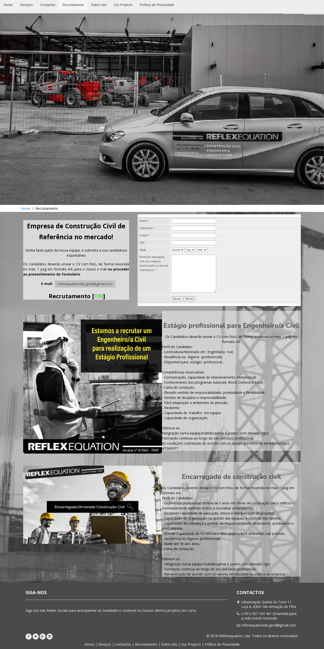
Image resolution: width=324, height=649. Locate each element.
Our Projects (191, 644)
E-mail (145, 235)
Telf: (142, 242)
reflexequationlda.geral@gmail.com (85, 284)
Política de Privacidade (222, 644)
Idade (143, 250)
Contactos (123, 644)
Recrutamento (146, 644)
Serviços (104, 644)
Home (25, 208)
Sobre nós (169, 644)
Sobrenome (147, 228)
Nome (144, 221)
